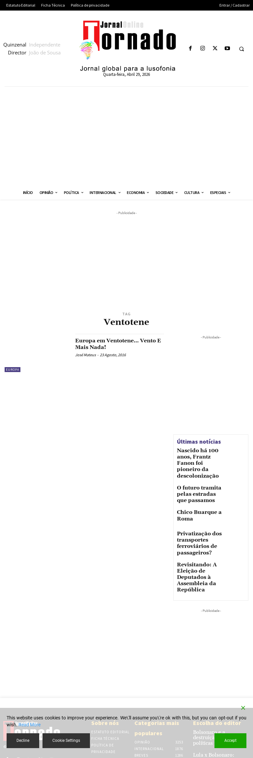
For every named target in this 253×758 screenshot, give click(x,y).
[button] (241, 49)
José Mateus (85, 354)
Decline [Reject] (22, 740)
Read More (29, 724)
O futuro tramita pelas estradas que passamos (200, 479)
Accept (230, 740)
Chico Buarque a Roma (200, 499)
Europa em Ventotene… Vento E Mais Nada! (110, 344)
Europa (12, 369)
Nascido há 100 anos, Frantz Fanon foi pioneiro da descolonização (198, 458)
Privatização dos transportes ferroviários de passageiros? (193, 529)
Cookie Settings (66, 740)
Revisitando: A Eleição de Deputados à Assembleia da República (199, 555)
